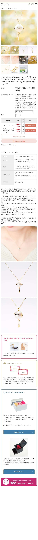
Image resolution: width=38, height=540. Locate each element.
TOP (2, 8)
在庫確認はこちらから (19, 136)
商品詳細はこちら (19, 432)
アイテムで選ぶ (8, 8)
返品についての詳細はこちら (8, 145)
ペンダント (16, 8)
